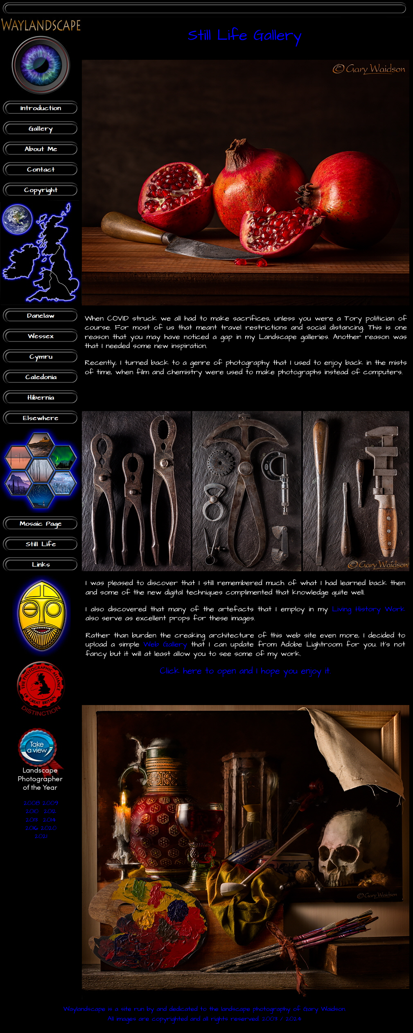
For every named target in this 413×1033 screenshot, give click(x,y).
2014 (49, 819)
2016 (31, 827)
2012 (50, 811)
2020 (49, 827)
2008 (32, 802)
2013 (32, 819)
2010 (32, 811)
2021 (41, 836)
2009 (50, 802)
